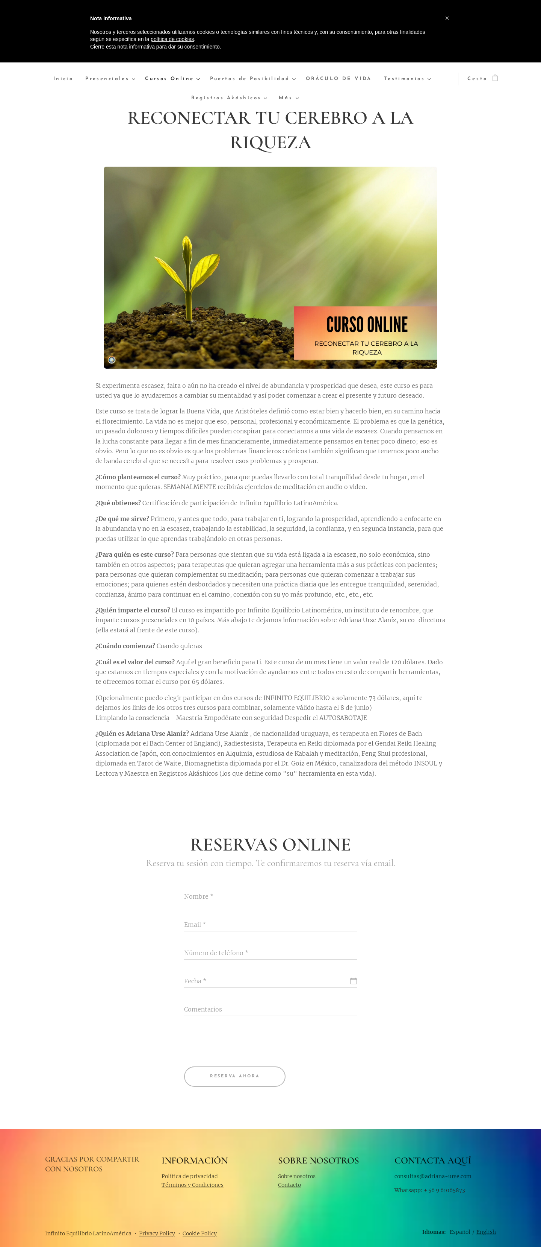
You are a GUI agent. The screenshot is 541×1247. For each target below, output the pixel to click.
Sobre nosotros (297, 1176)
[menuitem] (72, 79)
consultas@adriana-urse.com (432, 1176)
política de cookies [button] (172, 39)
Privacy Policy (157, 1233)
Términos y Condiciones (193, 1185)
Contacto (289, 1185)
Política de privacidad (190, 1176)
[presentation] (241, 1042)
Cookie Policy (200, 1233)
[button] (447, 18)
